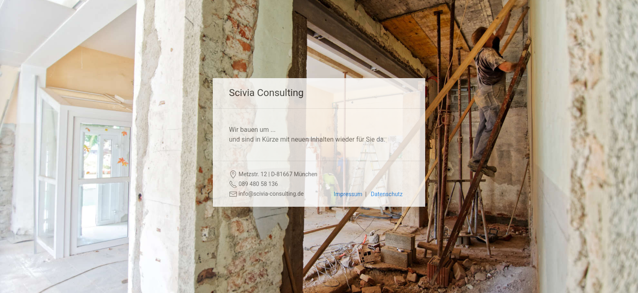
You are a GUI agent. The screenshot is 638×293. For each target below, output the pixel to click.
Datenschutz (386, 194)
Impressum (348, 194)
